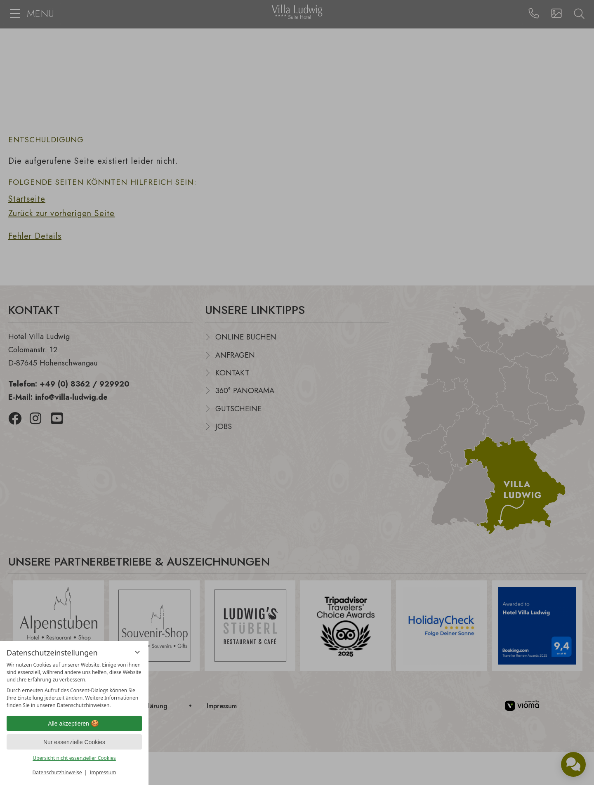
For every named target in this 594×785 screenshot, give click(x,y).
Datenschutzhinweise (57, 772)
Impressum (103, 772)
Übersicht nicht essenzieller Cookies (74, 757)
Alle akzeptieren (74, 723)
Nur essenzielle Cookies (74, 742)
